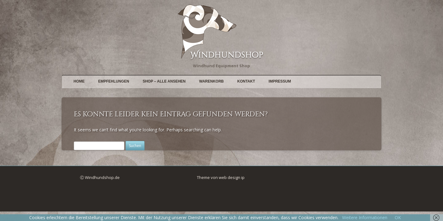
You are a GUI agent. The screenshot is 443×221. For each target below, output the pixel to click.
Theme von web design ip (221, 177)
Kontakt (246, 81)
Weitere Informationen (364, 217)
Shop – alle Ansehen (164, 81)
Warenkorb (211, 81)
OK (398, 217)
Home (79, 81)
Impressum (280, 81)
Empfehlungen (113, 81)
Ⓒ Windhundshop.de (100, 177)
